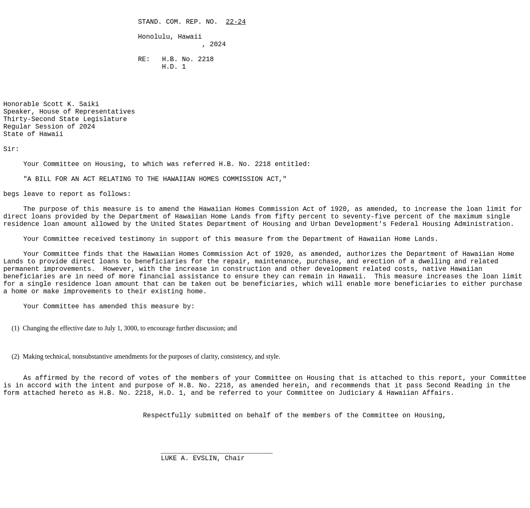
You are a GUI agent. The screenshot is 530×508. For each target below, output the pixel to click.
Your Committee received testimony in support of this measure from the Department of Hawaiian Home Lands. (231, 239)
